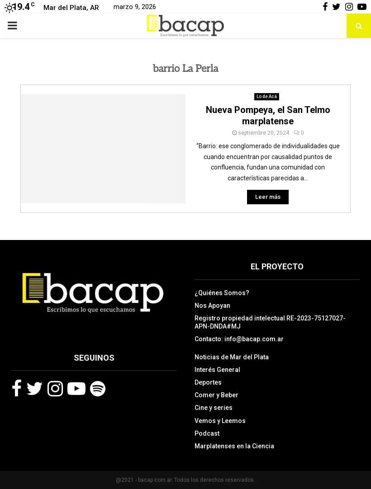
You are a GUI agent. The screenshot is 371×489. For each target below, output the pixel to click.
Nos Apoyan (212, 305)
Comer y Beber (216, 395)
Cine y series (214, 407)
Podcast (207, 433)
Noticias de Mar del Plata (232, 357)
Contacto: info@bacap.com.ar (239, 339)
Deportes (208, 382)
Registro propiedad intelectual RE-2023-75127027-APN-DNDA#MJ (270, 322)
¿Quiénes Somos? (222, 292)
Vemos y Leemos (220, 420)
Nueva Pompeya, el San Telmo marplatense (268, 115)
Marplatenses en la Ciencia (234, 446)
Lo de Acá (267, 96)
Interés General (217, 369)
